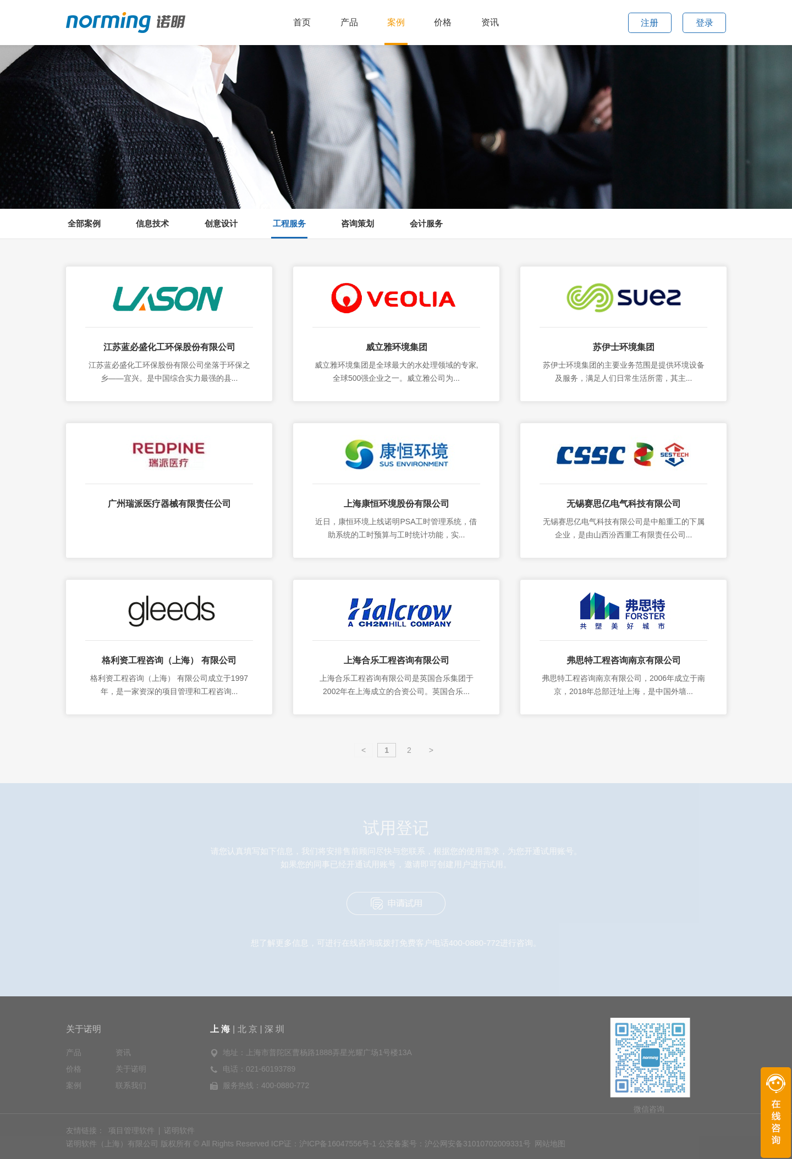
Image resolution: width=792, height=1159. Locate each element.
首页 (302, 22)
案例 (396, 22)
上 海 (221, 1029)
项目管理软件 (131, 1130)
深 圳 (274, 1029)
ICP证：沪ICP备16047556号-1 (323, 1143)
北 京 (247, 1029)
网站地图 (550, 1143)
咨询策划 (357, 223)
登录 (704, 22)
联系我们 (131, 1085)
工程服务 (289, 223)
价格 (443, 22)
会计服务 (426, 223)
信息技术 (152, 223)
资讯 (490, 22)
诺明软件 (179, 1130)
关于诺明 (83, 1029)
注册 (649, 22)
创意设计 (221, 223)
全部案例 (84, 223)
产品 (349, 22)
